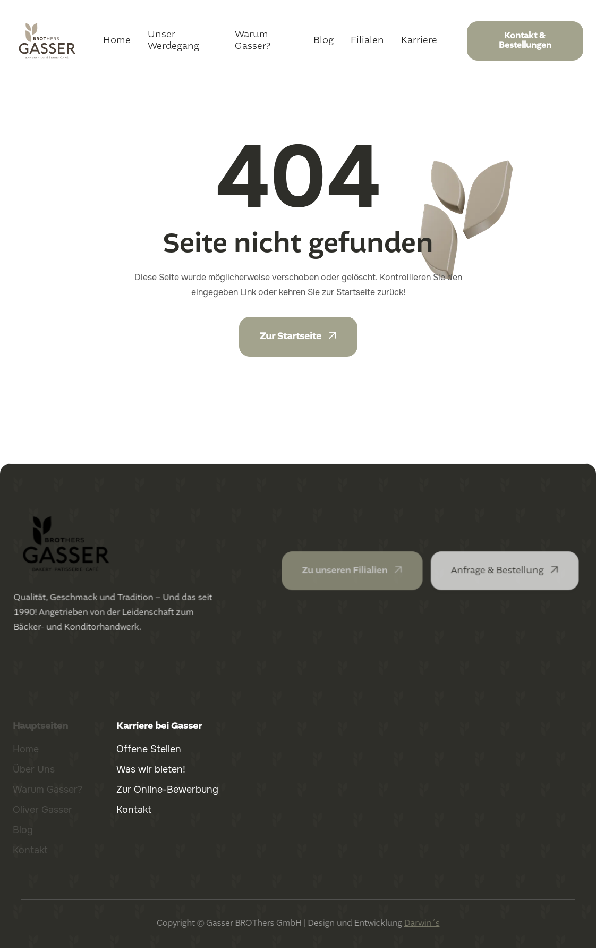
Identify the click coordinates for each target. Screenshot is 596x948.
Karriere (419, 40)
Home (117, 40)
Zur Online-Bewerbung (167, 789)
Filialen (367, 40)
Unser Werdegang (173, 40)
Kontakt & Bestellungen (525, 41)
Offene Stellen (148, 749)
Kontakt (133, 810)
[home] (47, 41)
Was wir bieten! (150, 769)
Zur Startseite (298, 336)
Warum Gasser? (252, 40)
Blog (323, 40)
